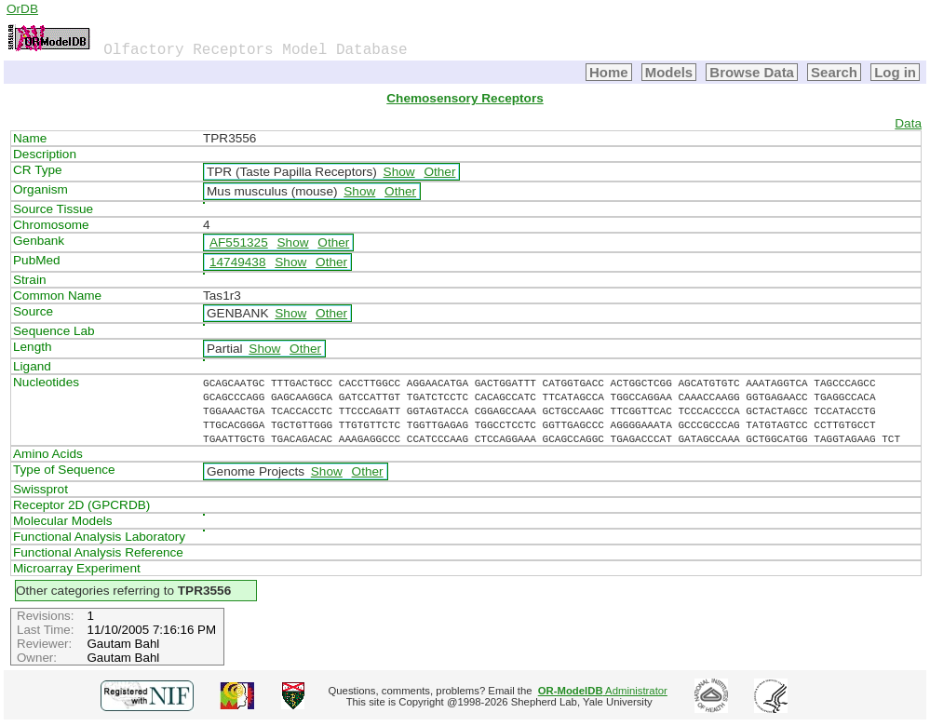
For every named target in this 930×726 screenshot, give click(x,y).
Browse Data (751, 72)
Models (669, 72)
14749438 (237, 262)
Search (834, 72)
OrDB (22, 9)
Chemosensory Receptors (464, 98)
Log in (895, 72)
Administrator (602, 690)
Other (439, 172)
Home (608, 72)
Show (399, 172)
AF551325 (238, 242)
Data (908, 123)
